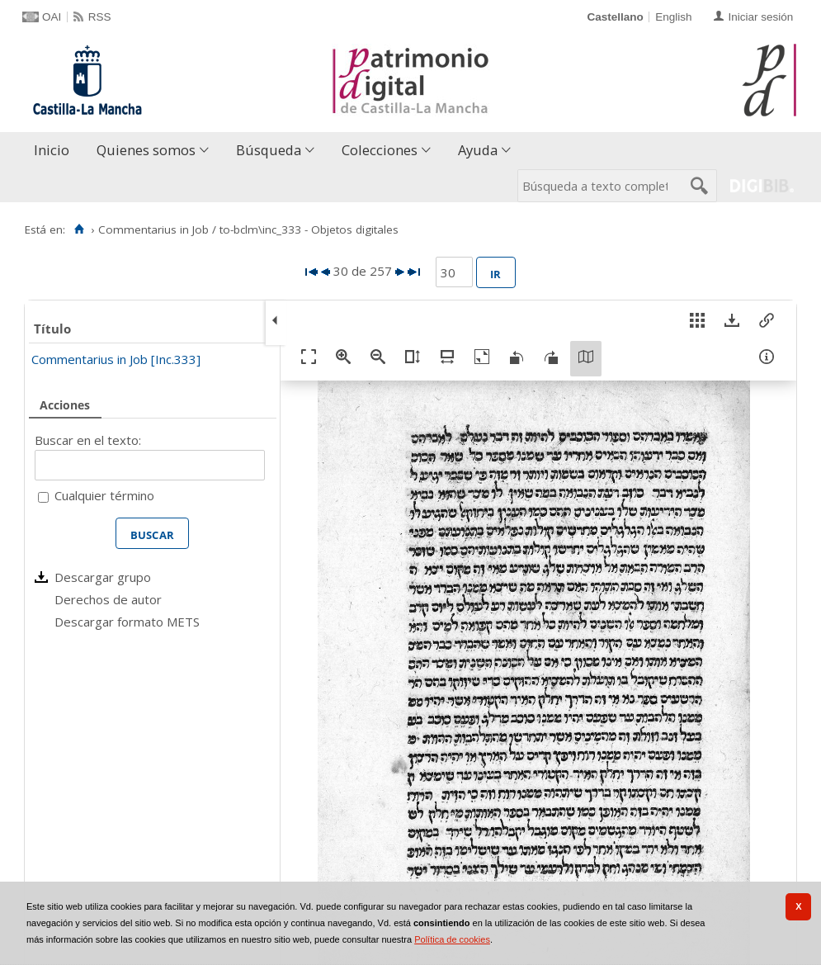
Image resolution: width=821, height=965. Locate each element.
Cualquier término (104, 495)
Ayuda (478, 149)
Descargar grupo (102, 577)
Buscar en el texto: (88, 440)
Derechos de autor (108, 599)
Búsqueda (268, 149)
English (673, 17)
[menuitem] (55, 150)
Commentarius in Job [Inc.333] (116, 359)
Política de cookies (452, 939)
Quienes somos (146, 149)
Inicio (51, 149)
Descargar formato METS (127, 621)
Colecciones (380, 149)
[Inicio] (79, 229)
